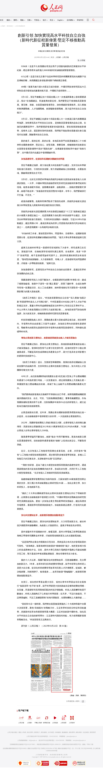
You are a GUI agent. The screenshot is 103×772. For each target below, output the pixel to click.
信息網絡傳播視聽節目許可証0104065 (15, 748)
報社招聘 (30, 732)
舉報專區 (80, 20)
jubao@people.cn (72, 736)
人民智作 (71, 719)
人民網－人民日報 (62, 57)
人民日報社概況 (12, 732)
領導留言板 (46, 719)
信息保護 (86, 732)
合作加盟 (51, 732)
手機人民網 (38, 719)
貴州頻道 (10, 26)
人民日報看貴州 (20, 26)
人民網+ (29, 719)
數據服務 (65, 732)
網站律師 (79, 732)
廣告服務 (44, 732)
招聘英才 (37, 732)
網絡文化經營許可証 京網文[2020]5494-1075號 (42, 748)
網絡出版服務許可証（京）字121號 (69, 748)
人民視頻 (55, 719)
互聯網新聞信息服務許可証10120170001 (22, 744)
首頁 (1, 20)
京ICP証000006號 (86, 748)
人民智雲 (63, 719)
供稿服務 (58, 732)
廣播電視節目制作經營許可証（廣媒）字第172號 (77, 744)
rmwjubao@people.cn (79, 740)
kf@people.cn (33, 740)
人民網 (2, 26)
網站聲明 (72, 732)
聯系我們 (93, 732)
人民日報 (21, 719)
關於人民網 (22, 732)
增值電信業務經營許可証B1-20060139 (49, 744)
